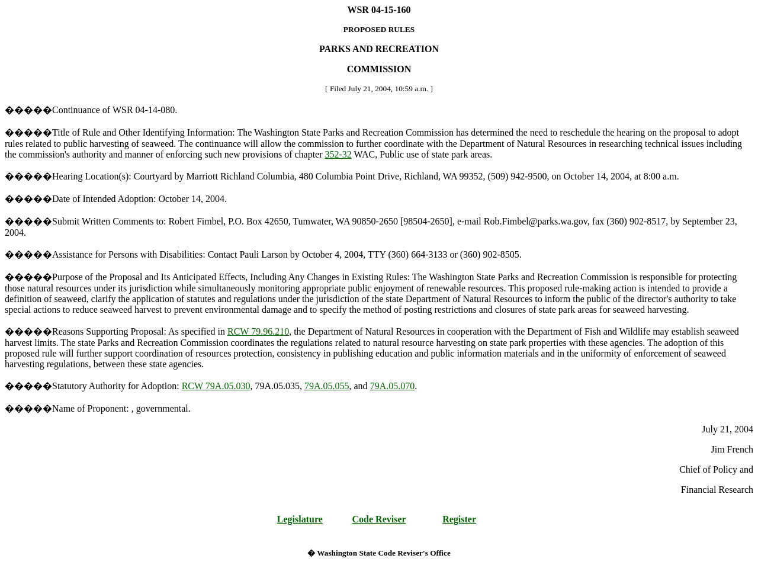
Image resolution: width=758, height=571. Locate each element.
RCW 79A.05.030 (216, 386)
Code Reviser (379, 519)
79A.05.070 (392, 386)
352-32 (338, 154)
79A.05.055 (326, 386)
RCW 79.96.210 (258, 331)
